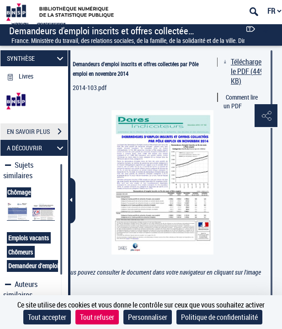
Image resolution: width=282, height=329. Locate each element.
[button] (266, 116)
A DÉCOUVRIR (36, 148)
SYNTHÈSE (36, 58)
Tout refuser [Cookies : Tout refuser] (97, 317)
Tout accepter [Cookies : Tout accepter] (47, 317)
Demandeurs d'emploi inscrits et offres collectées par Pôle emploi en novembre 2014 (135, 68)
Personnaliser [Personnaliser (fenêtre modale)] (147, 317)
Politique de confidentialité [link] (219, 317)
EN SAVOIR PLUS (37, 131)
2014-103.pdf (89, 87)
